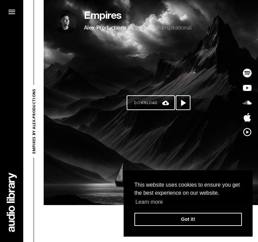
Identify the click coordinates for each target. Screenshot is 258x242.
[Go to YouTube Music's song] (247, 132)
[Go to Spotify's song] (247, 73)
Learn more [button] (149, 202)
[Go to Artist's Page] (65, 22)
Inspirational (176, 27)
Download (146, 102)
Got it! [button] (188, 219)
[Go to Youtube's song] (247, 88)
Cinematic (143, 27)
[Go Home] (12, 202)
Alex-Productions (105, 27)
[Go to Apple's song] (247, 117)
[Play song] (183, 102)
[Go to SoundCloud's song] (247, 102)
